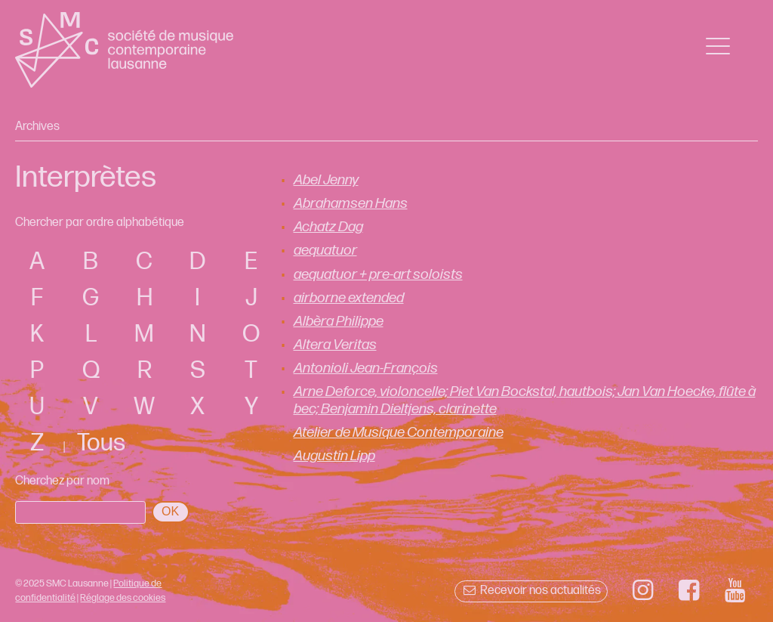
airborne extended (349, 298)
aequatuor (325, 250)
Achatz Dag (328, 227)
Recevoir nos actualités (531, 590)
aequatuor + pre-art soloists (378, 274)
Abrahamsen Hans (351, 203)
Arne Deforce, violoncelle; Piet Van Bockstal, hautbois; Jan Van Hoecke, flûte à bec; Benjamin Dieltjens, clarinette (525, 400)
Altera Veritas (335, 345)
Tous (101, 443)
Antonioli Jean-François (366, 368)
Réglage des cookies (122, 598)
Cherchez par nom (62, 481)
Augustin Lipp (334, 456)
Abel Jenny (326, 180)
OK (170, 511)
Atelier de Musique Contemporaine (399, 432)
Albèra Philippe (338, 321)
